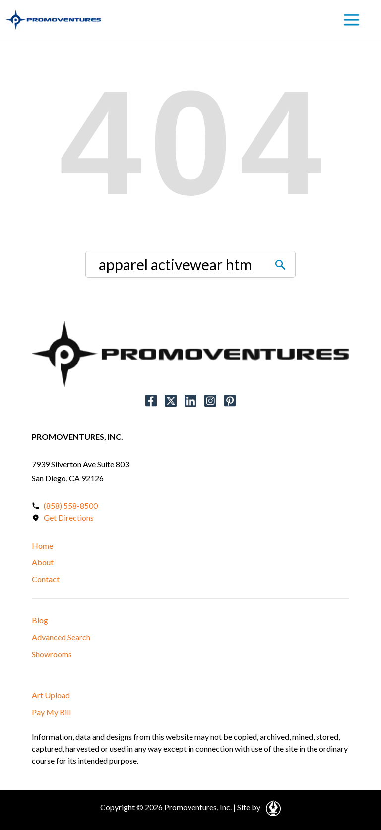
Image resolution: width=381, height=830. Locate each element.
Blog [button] (40, 620)
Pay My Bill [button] (51, 712)
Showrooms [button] (52, 654)
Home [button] (42, 545)
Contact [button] (46, 579)
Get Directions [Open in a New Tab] (69, 517)
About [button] (43, 562)
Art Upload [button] (51, 695)
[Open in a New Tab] (271, 807)
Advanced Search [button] (61, 637)
